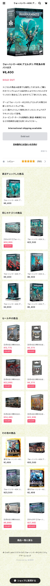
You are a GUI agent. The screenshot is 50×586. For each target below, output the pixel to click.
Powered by (25, 560)
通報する (44, 151)
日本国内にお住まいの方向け (25, 144)
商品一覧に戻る (25, 540)
